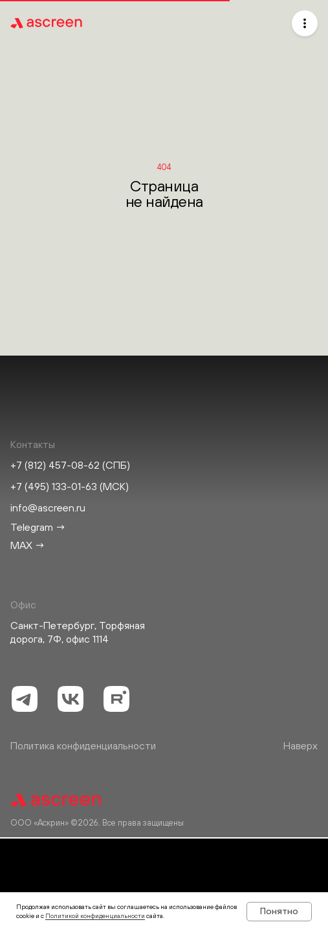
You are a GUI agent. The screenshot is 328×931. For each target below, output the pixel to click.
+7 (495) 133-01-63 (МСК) (69, 486)
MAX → (27, 545)
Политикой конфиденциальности (95, 915)
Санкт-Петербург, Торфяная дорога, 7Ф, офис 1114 (77, 632)
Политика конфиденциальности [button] (83, 745)
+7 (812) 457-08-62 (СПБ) (70, 465)
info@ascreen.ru (47, 507)
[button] (305, 23)
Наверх (300, 745)
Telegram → (38, 527)
